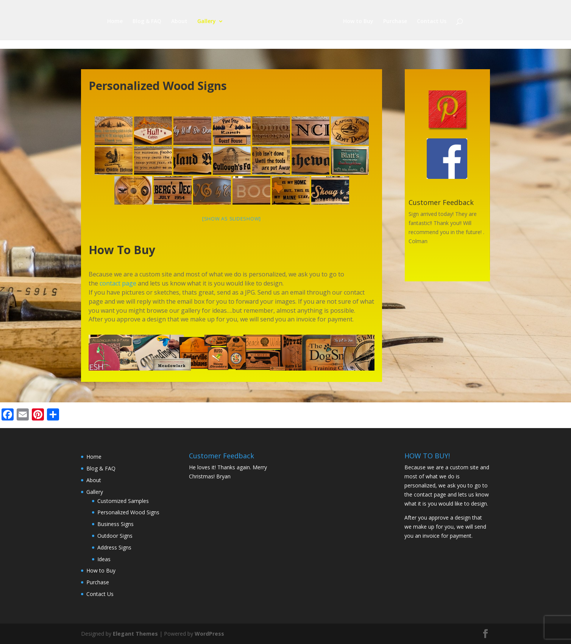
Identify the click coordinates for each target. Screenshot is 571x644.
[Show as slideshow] (231, 218)
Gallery (206, 22)
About (179, 22)
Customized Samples (123, 500)
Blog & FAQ (147, 22)
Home (115, 22)
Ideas (104, 559)
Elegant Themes (135, 633)
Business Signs (115, 524)
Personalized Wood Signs (128, 512)
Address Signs (114, 547)
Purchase (395, 22)
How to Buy (358, 22)
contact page (118, 283)
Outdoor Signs (115, 535)
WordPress (209, 633)
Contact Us (431, 22)
